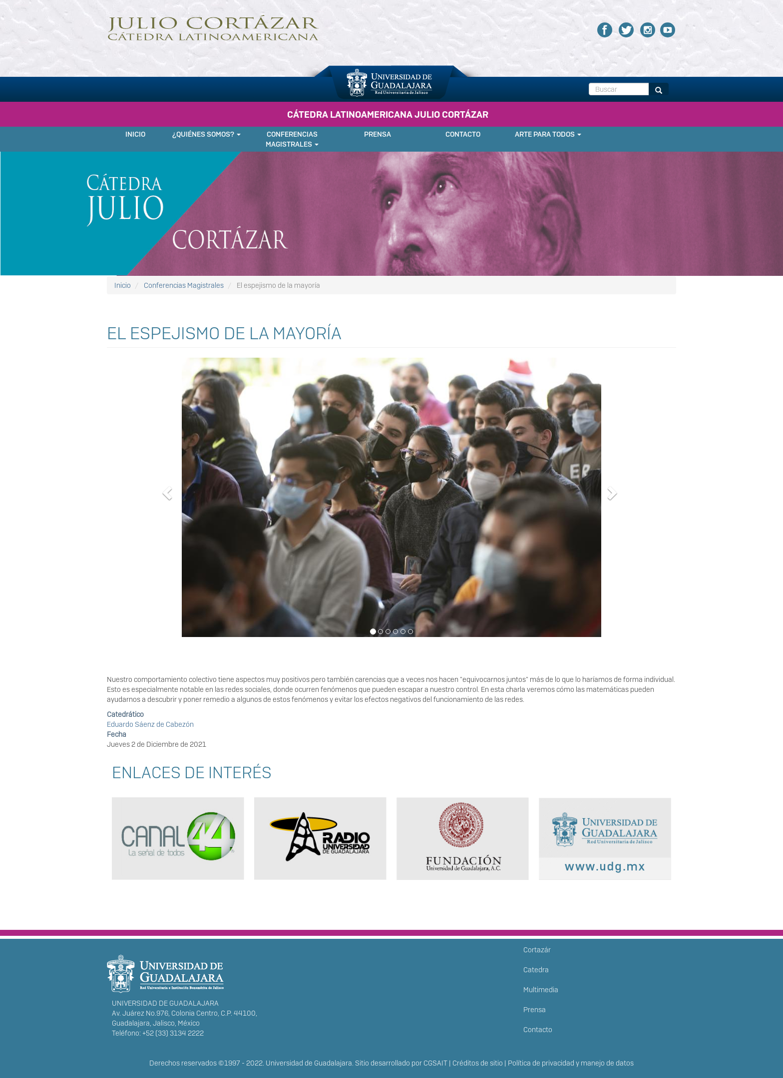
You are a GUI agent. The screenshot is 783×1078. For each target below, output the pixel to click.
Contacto (462, 134)
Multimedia (540, 989)
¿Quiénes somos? (206, 134)
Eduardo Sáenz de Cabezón (150, 724)
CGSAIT (435, 1063)
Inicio (135, 134)
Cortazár (537, 949)
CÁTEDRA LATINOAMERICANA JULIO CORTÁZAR (387, 114)
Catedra (536, 969)
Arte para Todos (548, 134)
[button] (391, 505)
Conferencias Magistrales (292, 139)
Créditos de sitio (477, 1063)
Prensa (377, 134)
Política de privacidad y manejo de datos (571, 1063)
